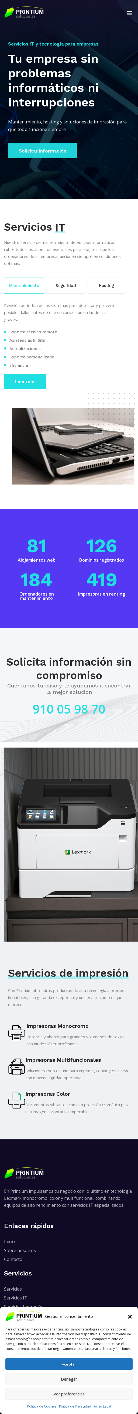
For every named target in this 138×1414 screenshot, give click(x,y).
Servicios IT (15, 1298)
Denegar (69, 1379)
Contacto (13, 1259)
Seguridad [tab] (66, 285)
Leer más (25, 381)
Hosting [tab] (106, 285)
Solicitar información (42, 150)
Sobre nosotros (20, 1250)
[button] (130, 1316)
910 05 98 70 (69, 709)
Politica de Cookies (41, 1406)
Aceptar (69, 1364)
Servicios (13, 1289)
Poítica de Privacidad (75, 1406)
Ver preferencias (69, 1393)
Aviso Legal (102, 1406)
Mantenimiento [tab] (24, 285)
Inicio (9, 1241)
